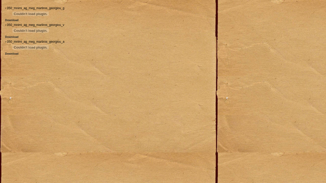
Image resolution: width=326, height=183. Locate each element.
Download (12, 20)
